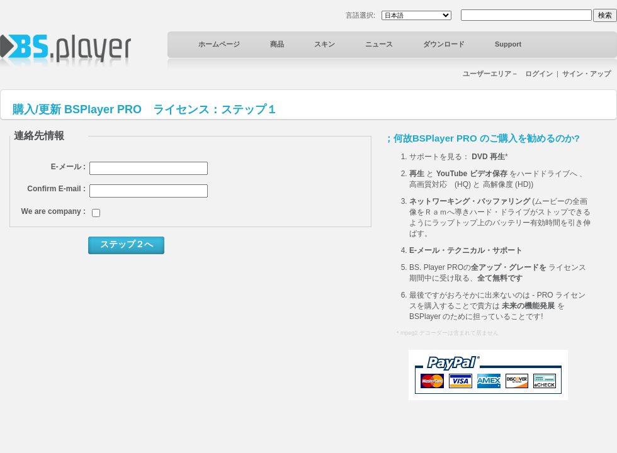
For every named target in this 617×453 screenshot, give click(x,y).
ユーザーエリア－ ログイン (508, 73)
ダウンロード (444, 44)
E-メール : (68, 166)
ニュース (379, 44)
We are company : (53, 211)
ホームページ (219, 44)
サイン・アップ (586, 73)
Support (508, 44)
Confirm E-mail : (56, 188)
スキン (324, 44)
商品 (277, 44)
